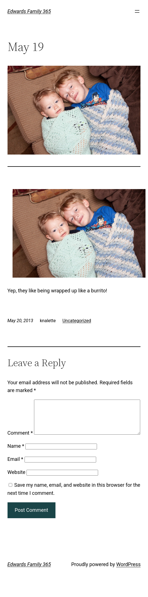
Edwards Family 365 (29, 11)
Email (15, 474)
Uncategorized (76, 320)
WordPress (128, 579)
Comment (20, 403)
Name (16, 461)
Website (16, 487)
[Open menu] (137, 11)
